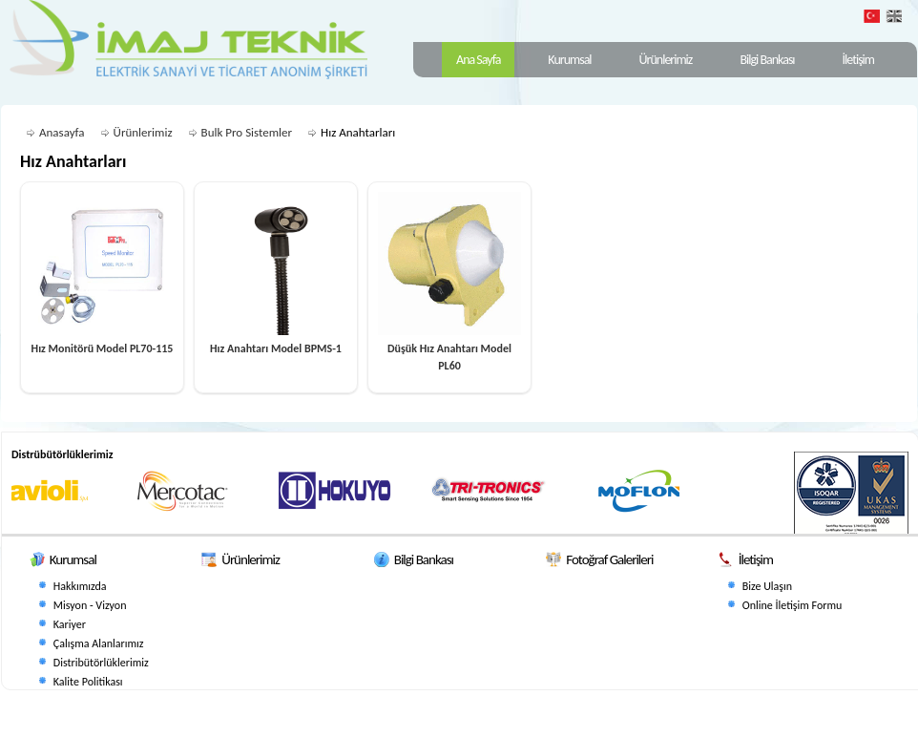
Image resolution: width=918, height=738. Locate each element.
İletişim (858, 60)
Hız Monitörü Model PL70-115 (102, 348)
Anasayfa (62, 132)
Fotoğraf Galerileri (609, 559)
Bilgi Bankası (767, 60)
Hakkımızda (80, 586)
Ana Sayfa (478, 60)
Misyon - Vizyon (90, 605)
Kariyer (69, 624)
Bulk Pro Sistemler (247, 132)
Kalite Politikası (88, 681)
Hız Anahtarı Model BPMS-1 (276, 348)
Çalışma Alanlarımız (98, 643)
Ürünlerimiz (666, 60)
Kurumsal (569, 60)
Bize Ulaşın (767, 586)
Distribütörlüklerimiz (101, 662)
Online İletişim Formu (792, 605)
